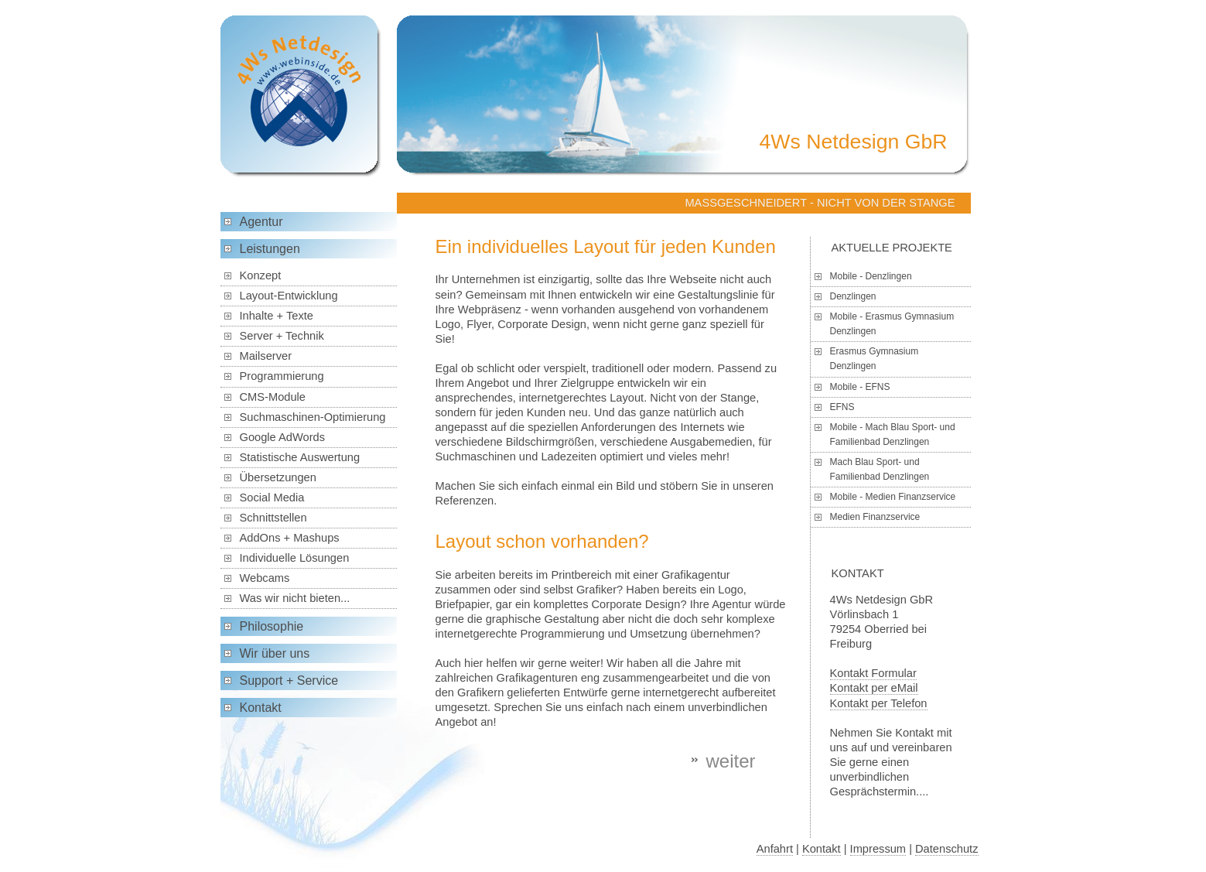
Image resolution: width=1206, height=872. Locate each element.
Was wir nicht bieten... (295, 598)
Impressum (878, 849)
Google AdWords (283, 437)
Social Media (272, 497)
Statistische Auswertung (300, 457)
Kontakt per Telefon (879, 703)
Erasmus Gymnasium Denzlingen (874, 358)
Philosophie (272, 626)
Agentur (261, 221)
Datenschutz (946, 849)
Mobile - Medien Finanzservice (893, 496)
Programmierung (282, 376)
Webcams (265, 578)
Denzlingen (853, 296)
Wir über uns (275, 653)
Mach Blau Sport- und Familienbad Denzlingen (880, 469)
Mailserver (266, 356)
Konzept (261, 275)
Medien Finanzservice (875, 516)
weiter (730, 761)
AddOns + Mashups (290, 538)
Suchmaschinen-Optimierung (313, 417)
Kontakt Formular (873, 673)
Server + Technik (282, 336)
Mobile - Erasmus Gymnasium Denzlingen (892, 324)
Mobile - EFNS (860, 386)
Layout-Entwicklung (289, 295)
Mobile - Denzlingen (871, 276)
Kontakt (261, 707)
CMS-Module (273, 397)
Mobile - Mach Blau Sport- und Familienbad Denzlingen (892, 434)
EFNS (842, 407)
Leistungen (270, 248)
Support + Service (289, 680)
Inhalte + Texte (276, 315)
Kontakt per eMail (874, 688)
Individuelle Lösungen (295, 558)
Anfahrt (775, 849)
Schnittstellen (273, 517)
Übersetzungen (278, 477)
